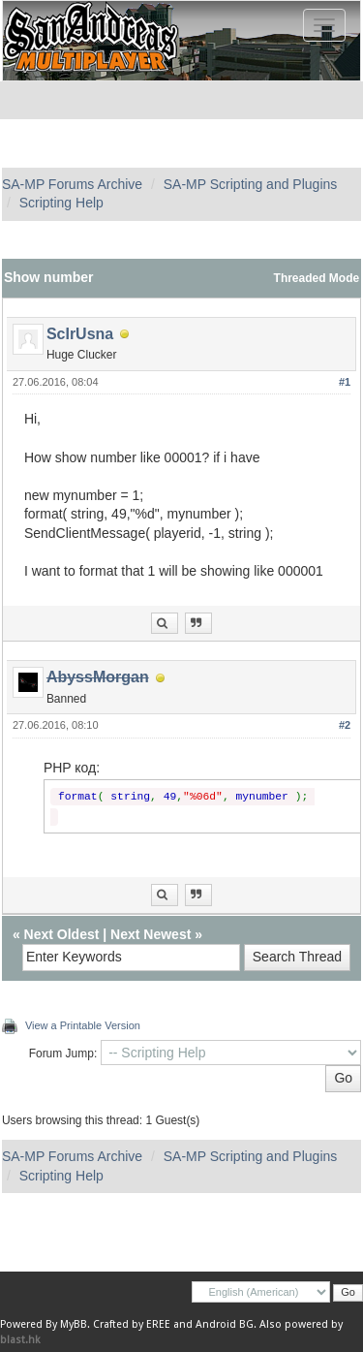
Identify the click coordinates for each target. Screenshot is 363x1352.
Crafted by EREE (131, 1324)
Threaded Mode (317, 278)
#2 (344, 725)
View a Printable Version (82, 1025)
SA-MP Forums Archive (72, 184)
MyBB (73, 1324)
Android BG (225, 1324)
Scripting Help (61, 202)
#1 (344, 382)
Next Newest (150, 934)
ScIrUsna (79, 334)
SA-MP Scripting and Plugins (251, 184)
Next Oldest (62, 934)
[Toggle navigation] (324, 25)
